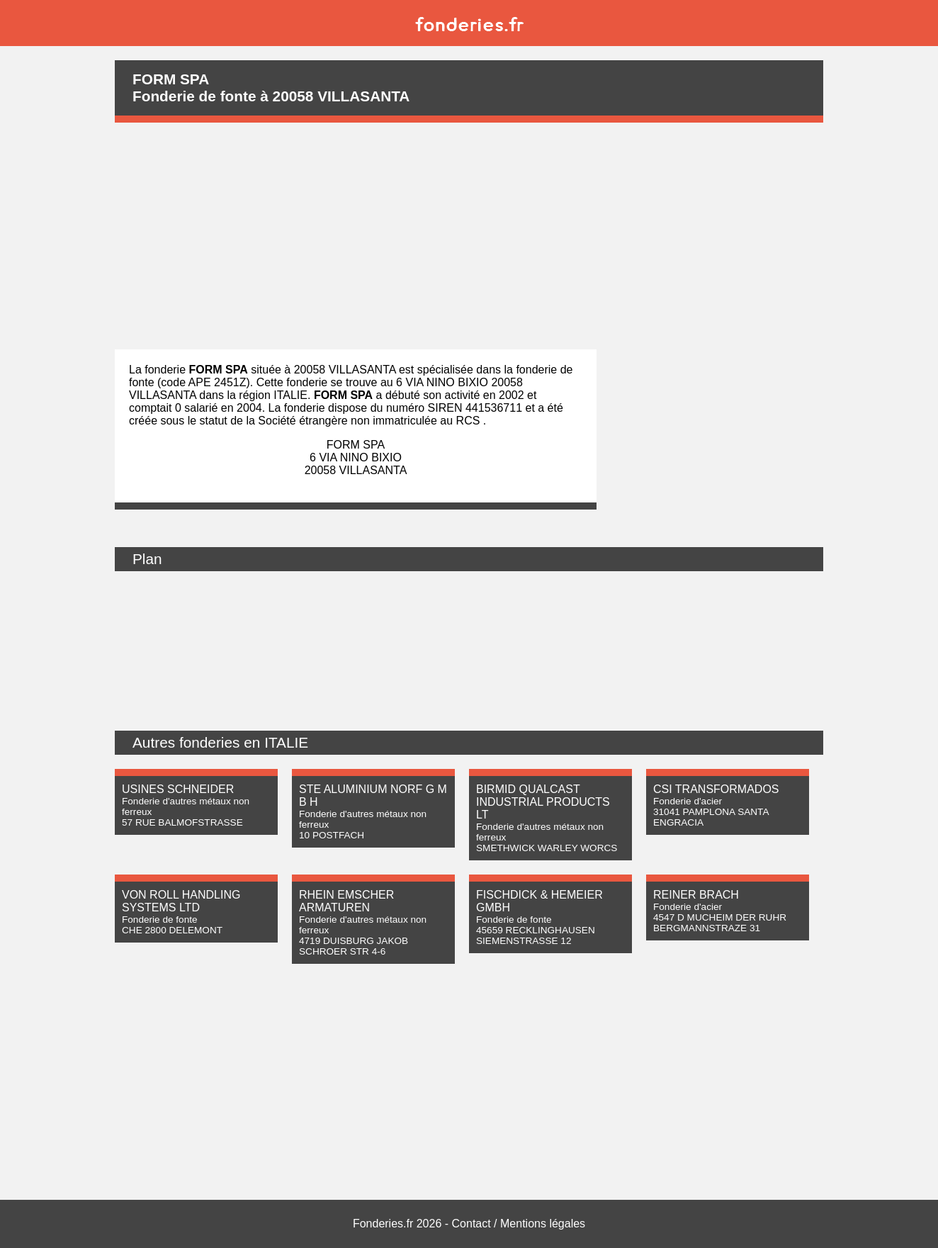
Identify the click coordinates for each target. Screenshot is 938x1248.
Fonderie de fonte (160, 919)
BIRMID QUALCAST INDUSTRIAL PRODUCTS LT (543, 802)
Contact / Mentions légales (519, 1224)
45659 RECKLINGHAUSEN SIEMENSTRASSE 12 (535, 935)
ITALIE (286, 742)
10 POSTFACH (331, 835)
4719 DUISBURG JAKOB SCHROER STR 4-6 (353, 946)
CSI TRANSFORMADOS (716, 789)
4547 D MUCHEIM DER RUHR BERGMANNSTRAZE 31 (719, 922)
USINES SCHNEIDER (178, 789)
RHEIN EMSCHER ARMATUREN (346, 901)
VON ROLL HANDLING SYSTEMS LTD (181, 901)
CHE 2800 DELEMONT (172, 930)
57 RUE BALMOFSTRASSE (182, 822)
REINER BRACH (696, 895)
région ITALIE (273, 395)
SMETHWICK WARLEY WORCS (546, 848)
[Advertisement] (469, 236)
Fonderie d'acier (687, 801)
